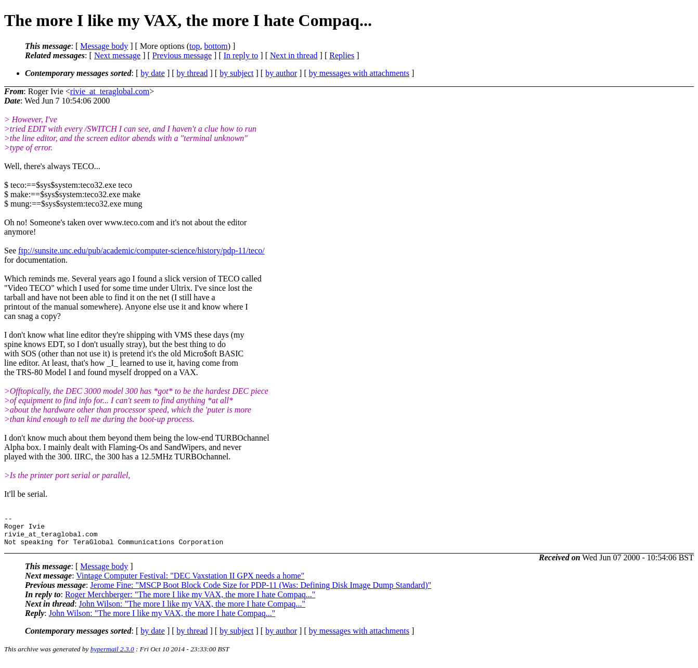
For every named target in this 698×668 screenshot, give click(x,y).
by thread (192, 73)
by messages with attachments (359, 73)
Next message (117, 55)
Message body (104, 46)
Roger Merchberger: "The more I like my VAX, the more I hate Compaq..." (190, 600)
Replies (341, 55)
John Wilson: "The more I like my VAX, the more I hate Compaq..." (192, 610)
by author (281, 73)
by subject (236, 73)
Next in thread (294, 55)
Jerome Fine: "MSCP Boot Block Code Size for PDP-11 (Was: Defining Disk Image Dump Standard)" (260, 591)
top (194, 46)
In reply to (241, 55)
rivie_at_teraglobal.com (109, 91)
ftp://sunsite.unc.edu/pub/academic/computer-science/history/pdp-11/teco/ (141, 250)
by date (152, 73)
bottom (215, 46)
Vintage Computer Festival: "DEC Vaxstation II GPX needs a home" (190, 581)
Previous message (182, 55)
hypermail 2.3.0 (112, 655)
